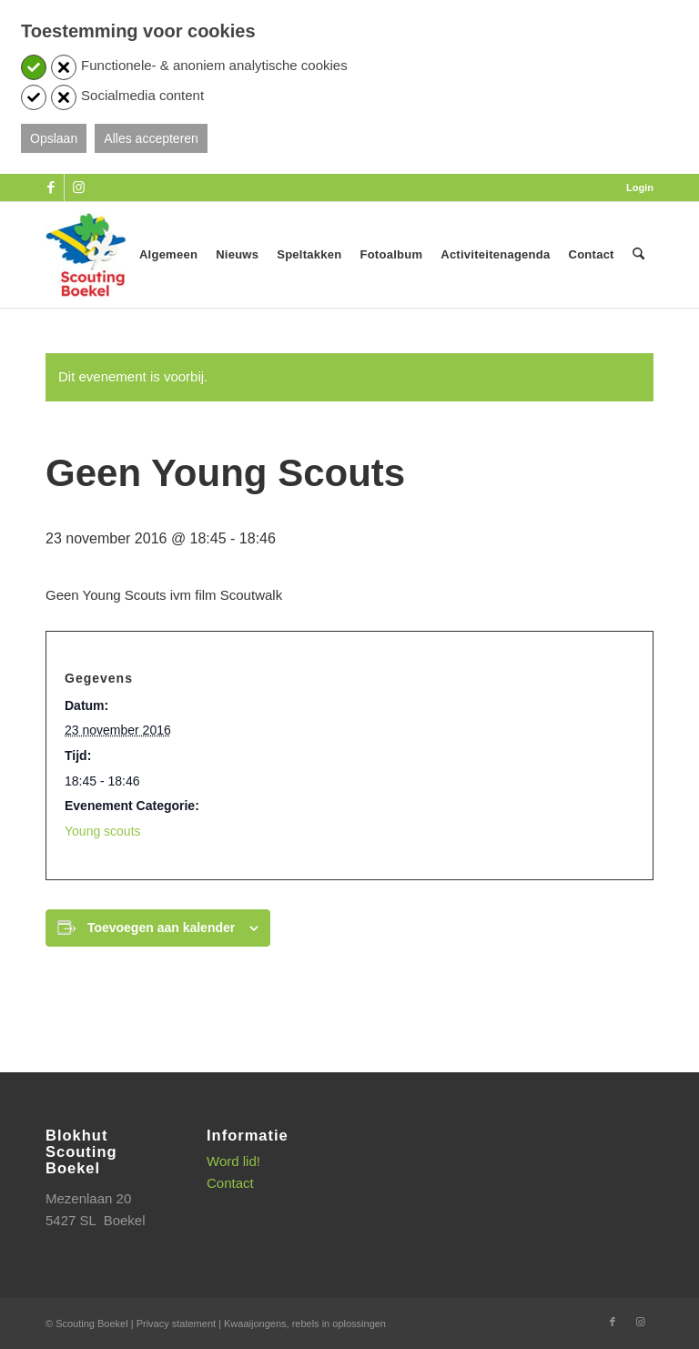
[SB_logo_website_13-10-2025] (86, 255)
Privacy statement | (180, 1323)
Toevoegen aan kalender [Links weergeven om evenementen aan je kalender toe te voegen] (161, 927)
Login (639, 187)
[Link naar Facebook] (50, 187)
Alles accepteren (151, 138)
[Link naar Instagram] (78, 187)
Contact (230, 1183)
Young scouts (103, 831)
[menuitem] (635, 187)
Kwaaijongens (255, 1323)
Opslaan (53, 138)
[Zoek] (638, 255)
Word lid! (233, 1161)
